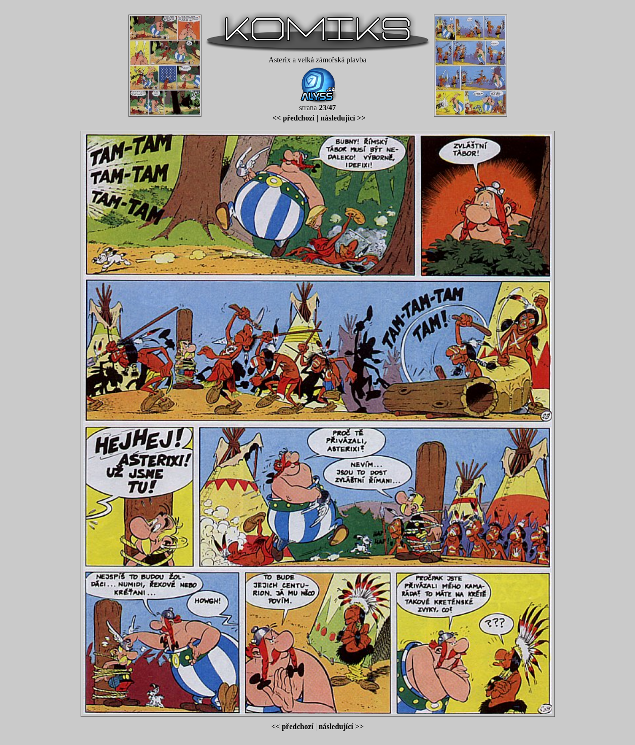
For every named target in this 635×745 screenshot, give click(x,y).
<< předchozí (293, 118)
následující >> (343, 118)
